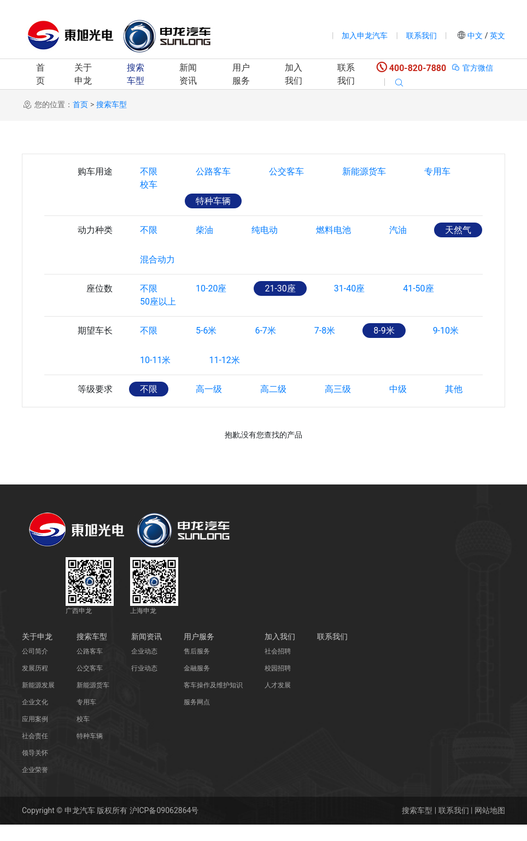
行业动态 (144, 684)
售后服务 (197, 667)
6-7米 (265, 347)
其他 (453, 405)
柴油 (204, 230)
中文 (475, 35)
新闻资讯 (188, 74)
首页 (40, 74)
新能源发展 (38, 701)
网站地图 (490, 826)
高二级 (273, 405)
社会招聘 (278, 667)
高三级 (338, 405)
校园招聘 (278, 684)
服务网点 (197, 718)
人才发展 (278, 701)
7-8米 (324, 347)
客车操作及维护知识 (213, 701)
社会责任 (35, 752)
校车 (148, 201)
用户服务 (241, 74)
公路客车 (213, 171)
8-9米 (383, 347)
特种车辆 (213, 201)
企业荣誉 (35, 786)
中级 (398, 405)
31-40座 (349, 288)
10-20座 (211, 288)
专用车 (437, 171)
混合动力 (157, 259)
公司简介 (35, 667)
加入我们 (293, 74)
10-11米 (155, 376)
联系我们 (421, 35)
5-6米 (206, 347)
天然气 (458, 230)
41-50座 (418, 288)
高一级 (209, 405)
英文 (496, 35)
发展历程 (35, 684)
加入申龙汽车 (365, 35)
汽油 (398, 230)
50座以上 (158, 318)
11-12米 (224, 376)
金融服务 (197, 684)
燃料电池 (333, 230)
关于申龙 (83, 74)
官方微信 (472, 67)
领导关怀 (35, 769)
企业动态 (144, 667)
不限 (148, 171)
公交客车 (286, 171)
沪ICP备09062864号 (164, 826)
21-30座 (280, 288)
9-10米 (446, 347)
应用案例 (35, 735)
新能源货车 (364, 171)
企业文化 (35, 718)
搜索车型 (135, 74)
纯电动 (264, 230)
